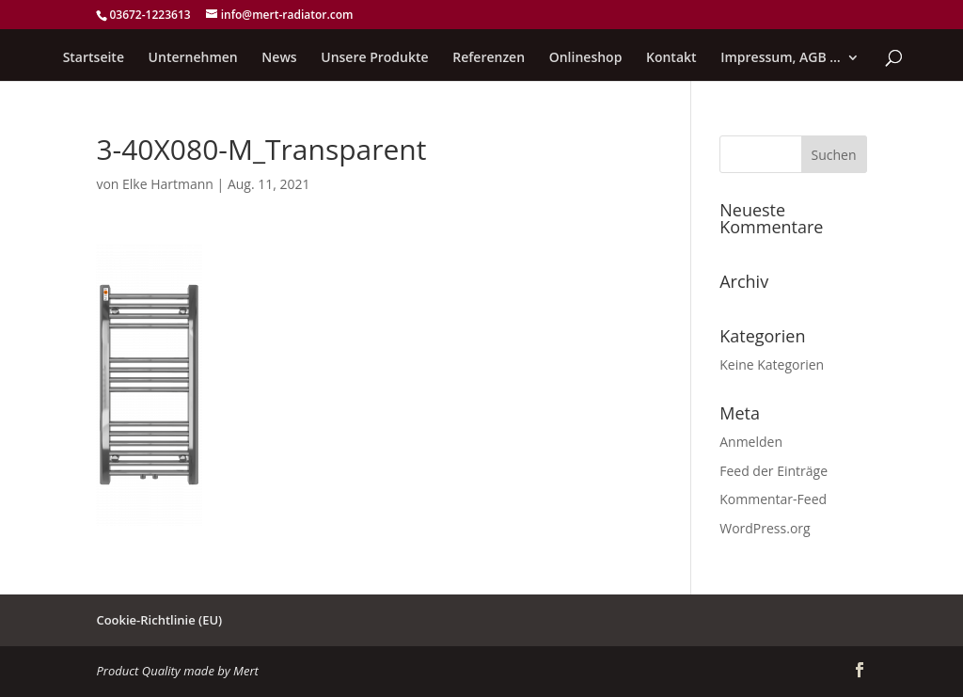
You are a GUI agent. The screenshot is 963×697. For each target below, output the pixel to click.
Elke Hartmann (167, 184)
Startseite (93, 58)
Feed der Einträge (773, 471)
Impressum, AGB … (780, 58)
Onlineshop (586, 58)
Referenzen (488, 58)
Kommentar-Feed (773, 499)
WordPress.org (764, 528)
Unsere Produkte (374, 58)
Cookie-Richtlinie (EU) (159, 619)
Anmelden (750, 442)
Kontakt (671, 58)
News (278, 58)
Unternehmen (193, 58)
